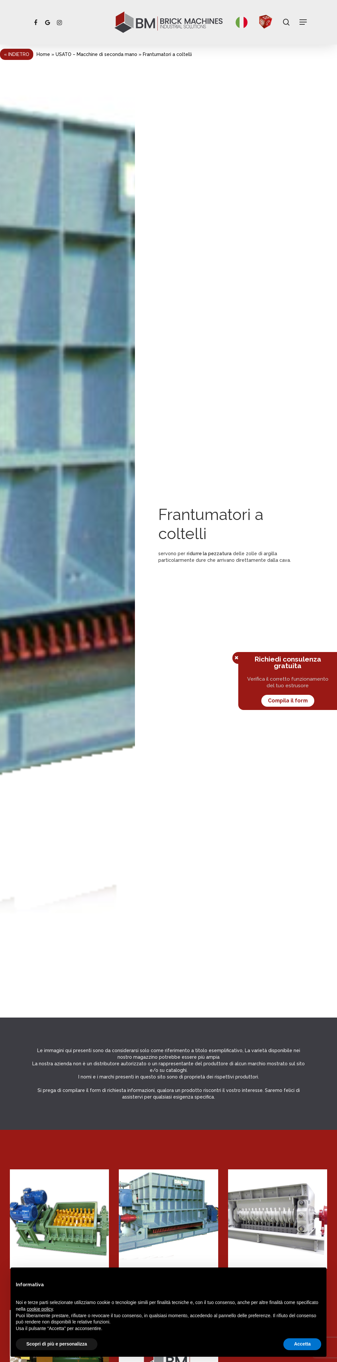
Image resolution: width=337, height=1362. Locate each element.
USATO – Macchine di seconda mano (96, 54)
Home (43, 54)
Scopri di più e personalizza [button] (56, 1344)
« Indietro (16, 54)
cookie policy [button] (40, 1309)
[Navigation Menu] (303, 22)
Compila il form (288, 700)
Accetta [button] (302, 1344)
